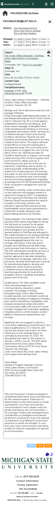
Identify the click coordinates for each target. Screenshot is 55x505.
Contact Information (27, 481)
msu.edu (39, 493)
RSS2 (48, 445)
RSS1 (40, 445)
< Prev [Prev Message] (27, 39)
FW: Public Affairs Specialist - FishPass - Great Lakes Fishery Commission (25, 57)
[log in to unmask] (32, 64)
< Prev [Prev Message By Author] (27, 45)
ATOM (31, 445)
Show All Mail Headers (25, 33)
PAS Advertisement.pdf (16, 92)
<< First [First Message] (18, 39)
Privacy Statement (27, 485)
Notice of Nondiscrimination (27, 497)
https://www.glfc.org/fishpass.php (22, 115)
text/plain (9, 90)
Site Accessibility (28, 489)
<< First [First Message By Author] (18, 45)
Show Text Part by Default (27, 30)
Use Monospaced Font (25, 28)
